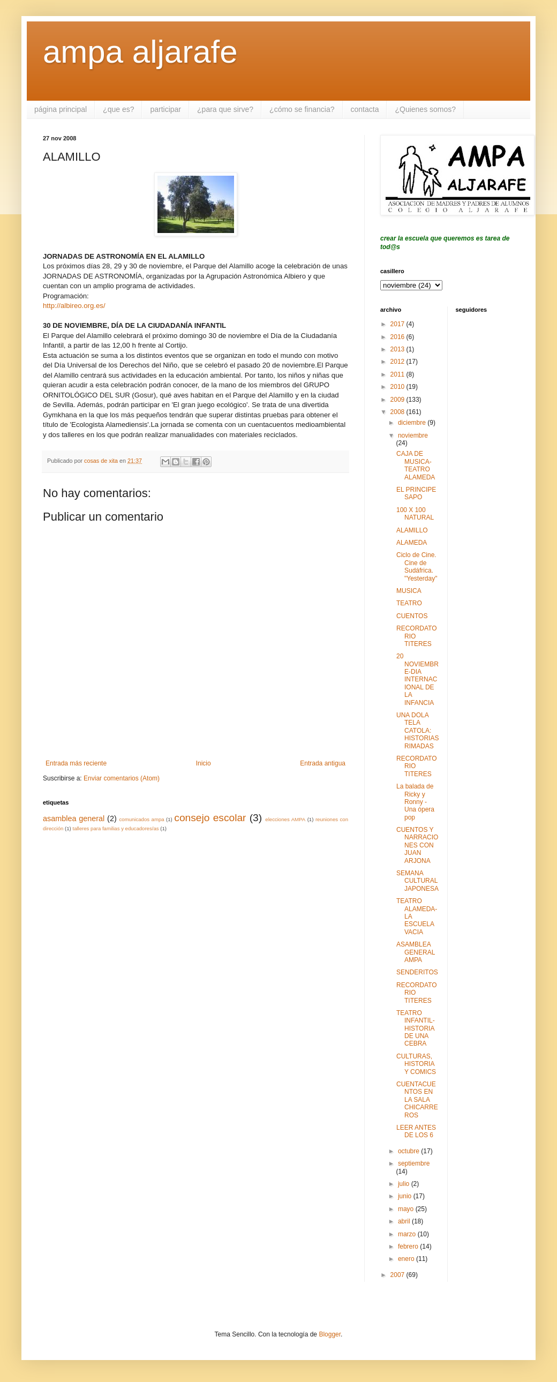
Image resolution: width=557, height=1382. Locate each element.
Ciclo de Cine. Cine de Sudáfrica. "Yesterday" (416, 566)
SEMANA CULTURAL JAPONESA (417, 880)
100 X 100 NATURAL (415, 513)
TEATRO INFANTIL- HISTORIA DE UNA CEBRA (415, 1028)
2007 (398, 1275)
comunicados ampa (141, 819)
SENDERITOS (417, 972)
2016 (398, 337)
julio (404, 1184)
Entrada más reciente (76, 763)
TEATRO (409, 603)
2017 (398, 324)
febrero (409, 1246)
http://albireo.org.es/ (74, 306)
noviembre (413, 435)
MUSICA (408, 591)
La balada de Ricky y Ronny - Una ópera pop (415, 802)
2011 (398, 374)
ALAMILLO (412, 530)
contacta (365, 109)
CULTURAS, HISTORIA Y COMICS (416, 1064)
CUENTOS (411, 616)
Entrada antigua (322, 763)
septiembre (414, 1163)
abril (405, 1221)
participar (165, 109)
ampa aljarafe (140, 52)
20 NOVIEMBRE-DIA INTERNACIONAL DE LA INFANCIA (417, 679)
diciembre (412, 422)
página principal (60, 109)
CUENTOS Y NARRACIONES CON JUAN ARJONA (417, 845)
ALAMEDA (411, 542)
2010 (398, 386)
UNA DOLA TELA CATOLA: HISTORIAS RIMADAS (417, 730)
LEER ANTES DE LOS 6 (416, 1131)
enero (407, 1259)
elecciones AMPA (285, 819)
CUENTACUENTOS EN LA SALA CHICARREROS (417, 1099)
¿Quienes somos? (425, 109)
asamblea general (73, 818)
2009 (398, 399)
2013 (398, 349)
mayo (407, 1209)
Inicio (203, 763)
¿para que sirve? (225, 109)
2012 (398, 361)
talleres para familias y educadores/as (115, 828)
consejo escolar (210, 817)
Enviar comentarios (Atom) (122, 778)
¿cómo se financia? (301, 109)
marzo (408, 1234)
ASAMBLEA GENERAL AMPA (415, 952)
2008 (398, 412)
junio (405, 1196)
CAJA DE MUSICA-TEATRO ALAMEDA (415, 465)
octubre (409, 1151)
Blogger (330, 1334)
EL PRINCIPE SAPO (416, 493)
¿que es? (118, 109)
